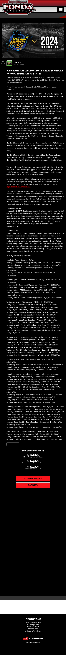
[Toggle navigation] (60, 9)
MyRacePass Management (33, 642)
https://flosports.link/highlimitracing (19, 187)
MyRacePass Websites (33, 638)
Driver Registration (33, 478)
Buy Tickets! (33, 485)
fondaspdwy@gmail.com (33, 631)
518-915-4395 (33, 629)
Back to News (13, 444)
